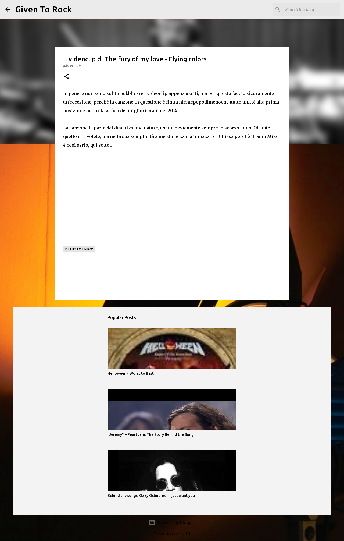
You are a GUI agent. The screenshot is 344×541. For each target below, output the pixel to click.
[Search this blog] (311, 9)
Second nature (142, 127)
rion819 (185, 533)
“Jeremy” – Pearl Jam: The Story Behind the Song (151, 434)
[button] (66, 76)
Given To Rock (43, 9)
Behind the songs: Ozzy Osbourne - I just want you (151, 495)
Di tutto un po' (79, 249)
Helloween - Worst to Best (131, 373)
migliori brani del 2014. (153, 110)
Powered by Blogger (172, 522)
